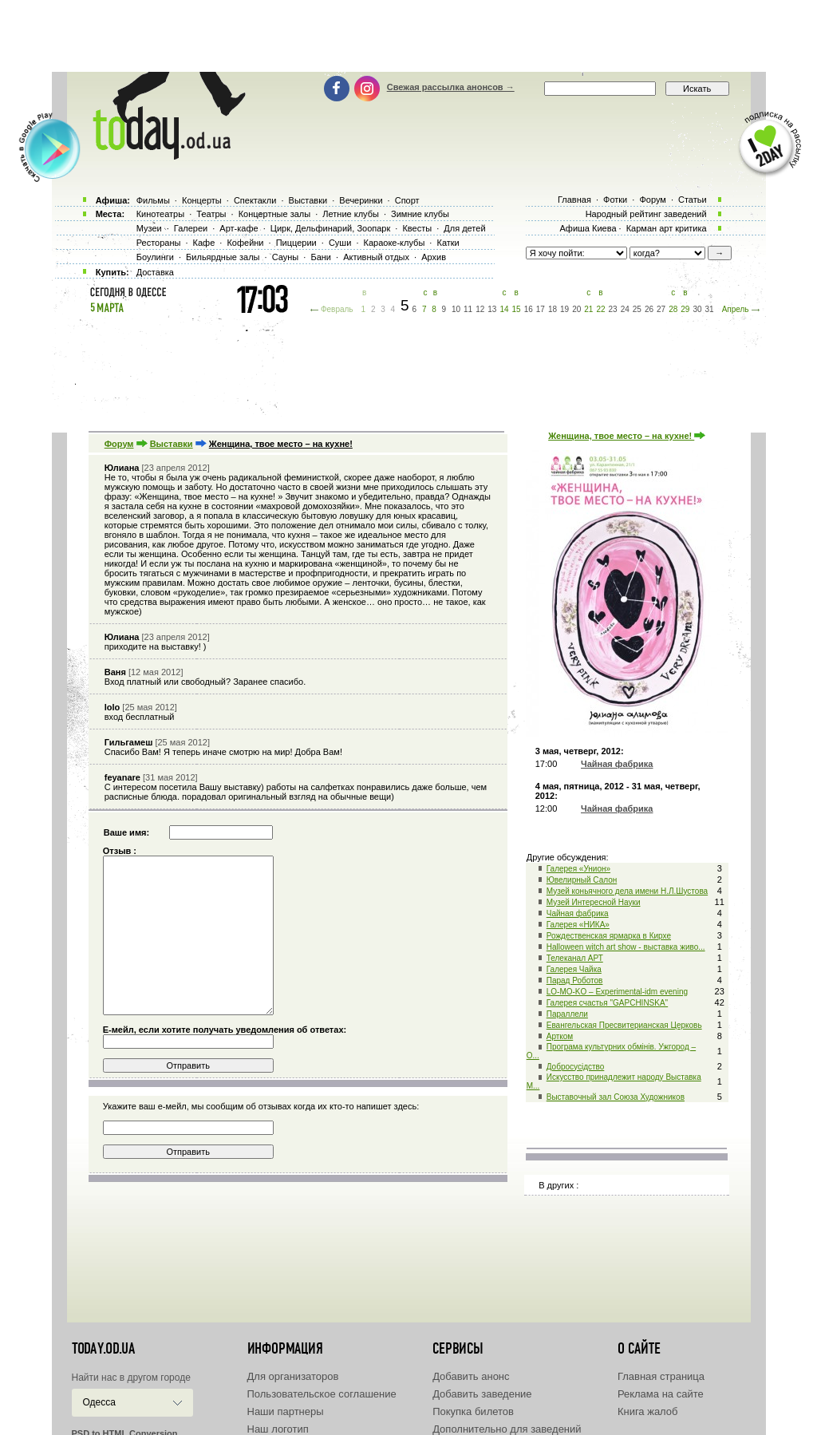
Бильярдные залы (222, 257)
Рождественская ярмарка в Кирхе (609, 935)
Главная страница (661, 1376)
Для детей (464, 228)
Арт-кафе (238, 228)
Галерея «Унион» (578, 868)
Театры (211, 214)
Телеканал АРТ (575, 958)
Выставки (171, 444)
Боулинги (155, 257)
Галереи (190, 228)
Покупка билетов (473, 1411)
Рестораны (158, 242)
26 (649, 309)
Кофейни (245, 242)
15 (516, 309)
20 (576, 309)
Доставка (155, 272)
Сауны (285, 257)
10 (456, 309)
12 (480, 309)
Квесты (417, 228)
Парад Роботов (575, 980)
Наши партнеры (285, 1411)
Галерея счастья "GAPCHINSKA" (607, 1002)
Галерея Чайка (574, 969)
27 (661, 309)
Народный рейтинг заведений (646, 214)
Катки (447, 242)
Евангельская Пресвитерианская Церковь (624, 1025)
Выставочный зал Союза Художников (616, 1097)
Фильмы (153, 200)
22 (600, 309)
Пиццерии (296, 242)
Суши (340, 242)
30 (697, 309)
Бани (320, 257)
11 (468, 309)
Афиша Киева (587, 228)
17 (540, 309)
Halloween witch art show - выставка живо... (626, 947)
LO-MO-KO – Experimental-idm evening (617, 991)
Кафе (204, 242)
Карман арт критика (666, 228)
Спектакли (255, 200)
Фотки (615, 199)
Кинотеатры (160, 214)
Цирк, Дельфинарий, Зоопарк (330, 228)
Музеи (149, 228)
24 (625, 309)
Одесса (99, 1402)
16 (528, 309)
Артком (560, 1036)
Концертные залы (274, 214)
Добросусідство (576, 1066)
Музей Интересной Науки (594, 902)
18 (552, 309)
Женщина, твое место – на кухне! (626, 436)
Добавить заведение (481, 1394)
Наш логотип (278, 1429)
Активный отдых (376, 257)
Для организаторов (293, 1376)
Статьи (692, 199)
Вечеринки (360, 200)
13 (491, 309)
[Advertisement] (408, 36)
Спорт (407, 200)
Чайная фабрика (578, 913)
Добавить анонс (470, 1376)
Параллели (567, 1014)
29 (685, 309)
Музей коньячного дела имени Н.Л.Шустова (627, 891)
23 (613, 309)
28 (673, 309)
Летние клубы (350, 214)
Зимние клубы (420, 214)
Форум (119, 444)
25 (637, 309)
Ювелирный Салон (582, 880)
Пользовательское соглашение (322, 1394)
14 (503, 309)
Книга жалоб (648, 1411)
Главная (574, 199)
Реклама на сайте (661, 1394)
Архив (433, 257)
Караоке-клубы (394, 242)
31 (709, 309)
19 (564, 309)
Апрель (735, 309)
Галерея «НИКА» (578, 924)
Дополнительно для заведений (506, 1429)
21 (588, 309)
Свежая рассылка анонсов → (451, 87)
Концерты (202, 200)
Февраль (337, 309)
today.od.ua (103, 1349)
